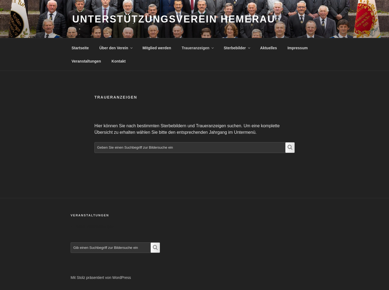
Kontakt (118, 61)
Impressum (298, 48)
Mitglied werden (157, 48)
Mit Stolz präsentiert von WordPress (101, 277)
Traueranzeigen (198, 48)
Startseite (80, 48)
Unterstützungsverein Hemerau (173, 19)
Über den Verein (116, 48)
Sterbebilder (237, 48)
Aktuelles (268, 48)
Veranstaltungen (86, 61)
